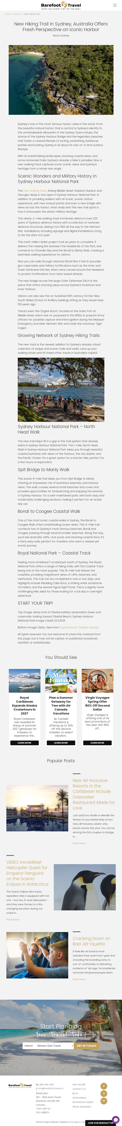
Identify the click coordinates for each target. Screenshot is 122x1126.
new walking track (35, 191)
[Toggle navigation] (115, 5)
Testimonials (79, 1097)
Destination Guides (82, 1102)
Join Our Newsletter (100, 1122)
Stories (17, 14)
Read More (79, 843)
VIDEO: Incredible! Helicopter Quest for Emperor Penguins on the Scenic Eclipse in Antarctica (27, 873)
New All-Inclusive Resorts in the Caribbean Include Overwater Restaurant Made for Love (94, 794)
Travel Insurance (81, 1106)
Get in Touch (86, 1045)
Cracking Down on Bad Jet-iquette (91, 941)
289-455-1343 (46, 1084)
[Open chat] (116, 1120)
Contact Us (79, 1089)
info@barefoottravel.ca (50, 1088)
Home (8, 14)
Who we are (79, 1084)
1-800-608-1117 (43, 1108)
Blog (75, 1093)
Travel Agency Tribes (77, 1122)
